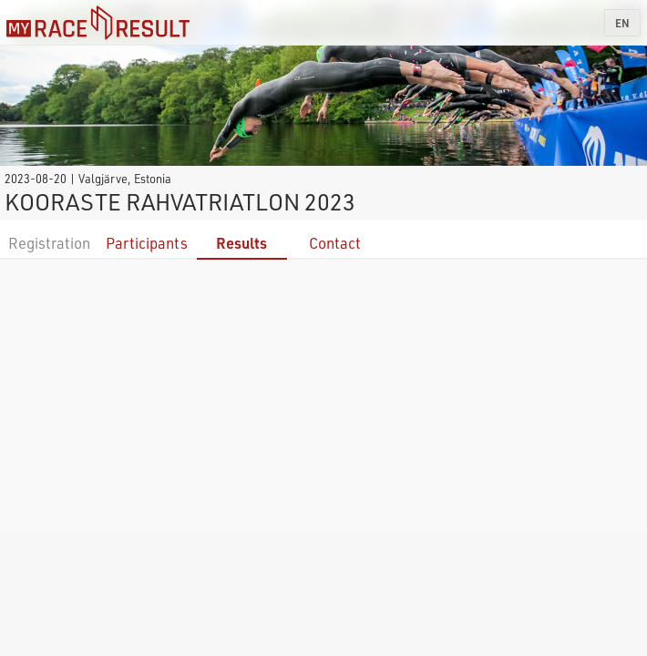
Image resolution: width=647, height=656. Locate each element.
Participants (147, 242)
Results (241, 242)
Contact (335, 242)
